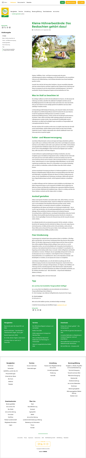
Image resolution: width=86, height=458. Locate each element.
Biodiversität (74, 378)
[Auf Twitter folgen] (41, 444)
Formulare (10, 414)
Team (32, 404)
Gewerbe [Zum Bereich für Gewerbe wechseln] (29, 2)
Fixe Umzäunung (6, 44)
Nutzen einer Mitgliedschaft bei (52, 366)
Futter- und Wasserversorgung (9, 40)
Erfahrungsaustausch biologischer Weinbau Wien (41, 334)
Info (10, 406)
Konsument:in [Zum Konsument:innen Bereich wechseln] (21, 2)
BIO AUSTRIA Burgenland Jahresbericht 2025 (71, 331)
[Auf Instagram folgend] (47, 444)
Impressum (30, 437)
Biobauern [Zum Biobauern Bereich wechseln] (13, 2)
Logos (10, 425)
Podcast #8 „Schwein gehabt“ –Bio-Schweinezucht (70, 327)
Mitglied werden (71, 2)
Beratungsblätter (10, 404)
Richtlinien (10, 366)
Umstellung (27, 11)
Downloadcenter (47, 11)
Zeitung (10, 412)
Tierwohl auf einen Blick (74, 373)
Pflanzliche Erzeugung (74, 375)
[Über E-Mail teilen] (38, 310)
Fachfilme (10, 417)
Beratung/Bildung (37, 11)
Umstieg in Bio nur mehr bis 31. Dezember (12, 341)
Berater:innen (74, 396)
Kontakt (32, 427)
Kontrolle (52, 375)
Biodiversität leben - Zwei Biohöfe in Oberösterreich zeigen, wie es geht (13, 331)
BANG (32, 414)
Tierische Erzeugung (74, 370)
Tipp (3, 46)
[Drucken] (40, 310)
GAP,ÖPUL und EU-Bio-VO (11, 371)
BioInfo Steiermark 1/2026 (11, 335)
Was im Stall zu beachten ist (8, 38)
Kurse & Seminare (31, 366)
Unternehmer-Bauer (10, 376)
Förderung (53, 373)
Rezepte (10, 384)
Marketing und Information (32, 422)
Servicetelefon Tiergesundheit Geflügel (9, 50)
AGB (43, 437)
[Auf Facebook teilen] (33, 310)
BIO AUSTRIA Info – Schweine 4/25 (70, 346)
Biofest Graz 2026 (37, 330)
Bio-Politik (10, 409)
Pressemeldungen (10, 373)
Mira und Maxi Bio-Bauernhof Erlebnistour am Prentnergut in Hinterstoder (40, 339)
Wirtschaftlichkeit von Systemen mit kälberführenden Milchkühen (70, 342)
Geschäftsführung (32, 406)
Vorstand (32, 409)
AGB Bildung (59, 437)
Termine (21, 11)
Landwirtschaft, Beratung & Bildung (32, 420)
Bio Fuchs (10, 379)
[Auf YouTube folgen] (44, 444)
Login (62, 2)
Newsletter (66, 437)
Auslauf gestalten (6, 42)
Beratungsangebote (74, 388)
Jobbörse (10, 381)
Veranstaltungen (31, 368)
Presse (32, 425)
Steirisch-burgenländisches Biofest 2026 (41, 345)
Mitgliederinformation (10, 422)
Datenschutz (37, 437)
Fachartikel (10, 368)
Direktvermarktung (74, 381)
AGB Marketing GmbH (50, 437)
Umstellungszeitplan (52, 370)
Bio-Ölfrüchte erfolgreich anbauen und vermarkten (42, 327)
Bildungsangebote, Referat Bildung (74, 392)
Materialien (74, 383)
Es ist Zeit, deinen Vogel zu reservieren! (14, 338)
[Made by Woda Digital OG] (43, 451)
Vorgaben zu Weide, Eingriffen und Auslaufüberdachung (74, 366)
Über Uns (32, 401)
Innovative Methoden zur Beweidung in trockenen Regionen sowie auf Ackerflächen (71, 337)
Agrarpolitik (32, 412)
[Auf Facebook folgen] (38, 444)
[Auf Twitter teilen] (35, 310)
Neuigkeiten (14, 11)
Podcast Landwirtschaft (10, 420)
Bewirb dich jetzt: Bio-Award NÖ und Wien (14, 327)
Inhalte (4, 36)
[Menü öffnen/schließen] (5, 2)
